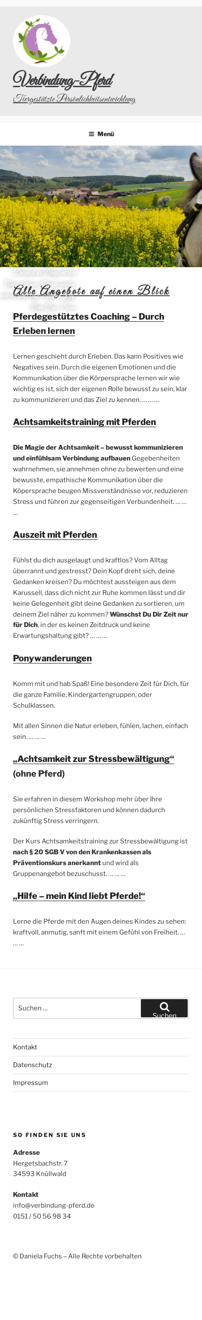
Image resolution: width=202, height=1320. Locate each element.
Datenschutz (32, 1065)
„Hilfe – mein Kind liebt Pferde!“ (79, 896)
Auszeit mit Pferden (55, 534)
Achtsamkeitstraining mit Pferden (84, 422)
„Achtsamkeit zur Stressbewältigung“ (93, 759)
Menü (101, 133)
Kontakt (25, 1047)
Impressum (30, 1083)
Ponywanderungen (52, 658)
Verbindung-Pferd (62, 81)
